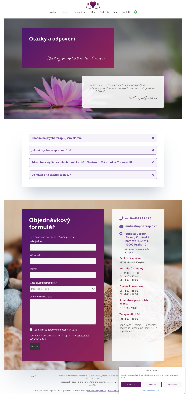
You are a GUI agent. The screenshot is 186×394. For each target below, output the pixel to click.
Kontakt (126, 12)
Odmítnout (151, 387)
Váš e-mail (36, 255)
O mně (64, 12)
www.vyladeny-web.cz (96, 390)
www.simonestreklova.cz (118, 390)
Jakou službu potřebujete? (43, 282)
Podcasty (104, 12)
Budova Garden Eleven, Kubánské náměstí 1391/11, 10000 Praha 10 (137, 239)
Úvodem (53, 12)
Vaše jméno (36, 241)
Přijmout (131, 387)
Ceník (116, 12)
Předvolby (172, 387)
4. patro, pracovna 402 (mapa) (137, 250)
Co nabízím (79, 12)
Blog (93, 12)
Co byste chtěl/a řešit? (41, 296)
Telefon (33, 268)
